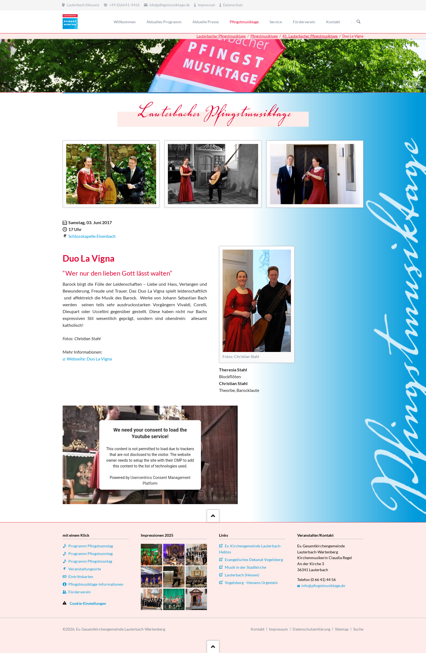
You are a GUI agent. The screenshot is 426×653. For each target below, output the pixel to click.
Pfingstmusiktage (264, 36)
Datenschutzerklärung (311, 629)
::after (212, 514)
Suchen (358, 21)
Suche (358, 629)
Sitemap (342, 629)
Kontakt (257, 629)
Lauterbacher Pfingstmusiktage (221, 36)
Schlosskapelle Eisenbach (92, 236)
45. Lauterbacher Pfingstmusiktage (310, 36)
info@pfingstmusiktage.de (323, 585)
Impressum (278, 629)
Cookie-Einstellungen (88, 603)
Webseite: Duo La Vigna (89, 358)
